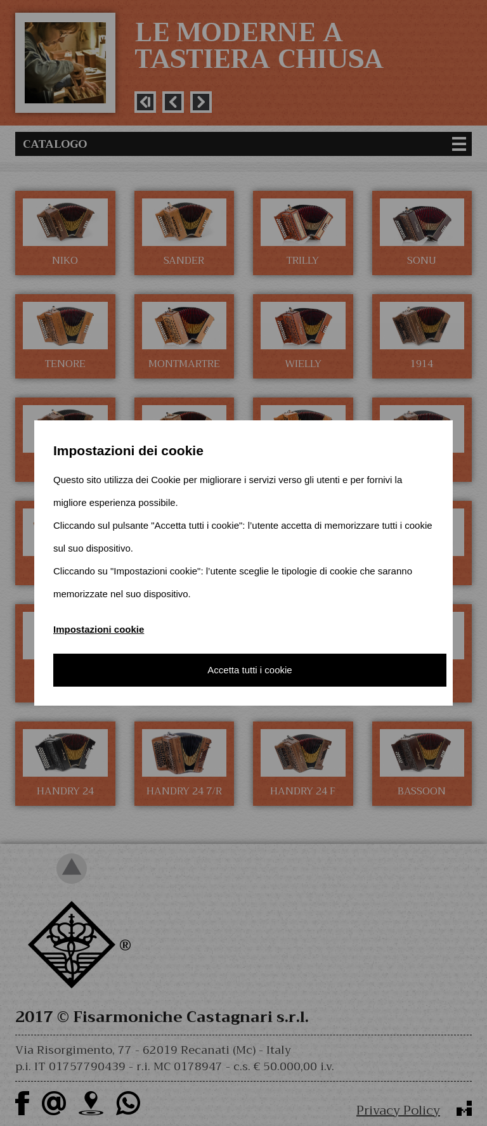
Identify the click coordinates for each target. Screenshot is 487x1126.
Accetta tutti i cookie (249, 669)
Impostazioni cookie (98, 629)
